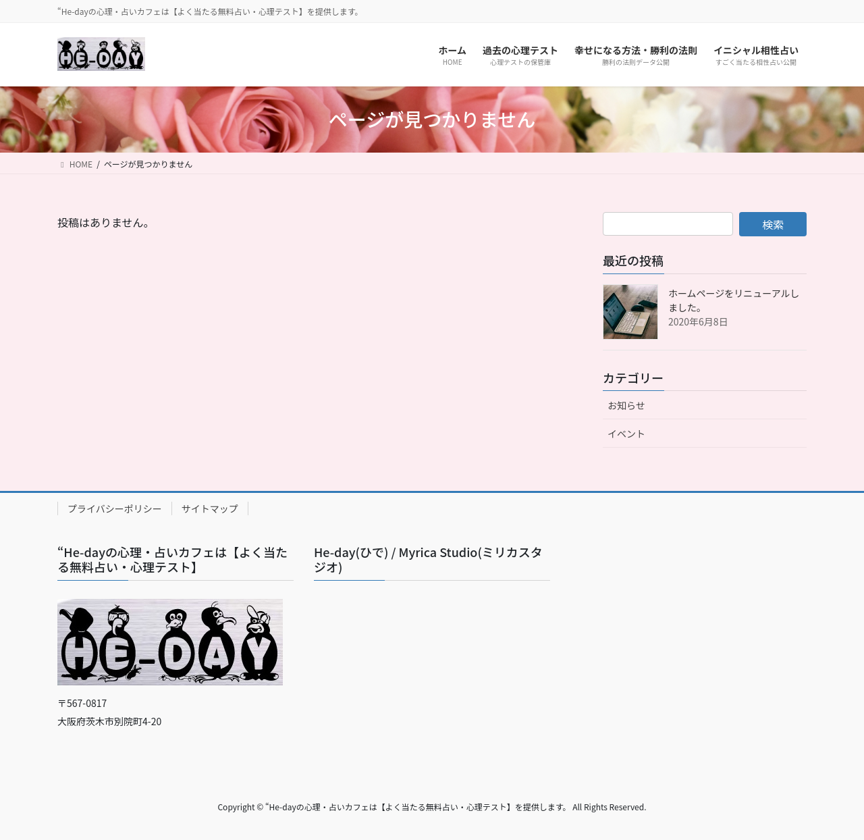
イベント (626, 433)
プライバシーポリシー (115, 508)
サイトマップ (210, 508)
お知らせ (626, 405)
